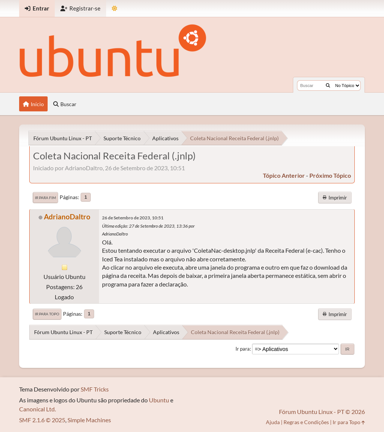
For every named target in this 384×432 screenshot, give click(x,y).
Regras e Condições (306, 422)
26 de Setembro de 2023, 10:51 (133, 217)
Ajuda (273, 422)
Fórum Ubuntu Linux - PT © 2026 (322, 411)
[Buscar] (328, 85)
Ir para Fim (45, 197)
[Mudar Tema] (114, 8)
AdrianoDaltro (67, 216)
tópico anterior (284, 175)
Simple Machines (89, 419)
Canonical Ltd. (37, 408)
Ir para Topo (47, 314)
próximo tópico (330, 175)
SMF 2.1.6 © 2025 (42, 419)
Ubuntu (159, 400)
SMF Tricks (95, 389)
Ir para (243, 349)
